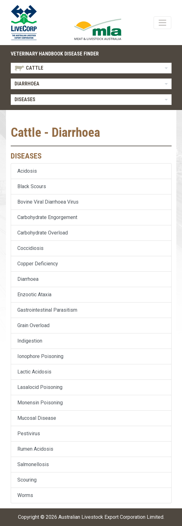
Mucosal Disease (36, 418)
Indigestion (29, 341)
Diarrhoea (27, 279)
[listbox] (91, 68)
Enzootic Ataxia (34, 295)
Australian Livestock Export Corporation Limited (110, 517)
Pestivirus (28, 433)
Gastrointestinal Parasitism (47, 310)
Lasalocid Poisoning (39, 387)
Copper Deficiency (37, 264)
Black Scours (31, 186)
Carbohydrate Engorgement (47, 217)
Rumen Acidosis (35, 449)
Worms (25, 495)
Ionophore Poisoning (40, 356)
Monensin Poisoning (40, 403)
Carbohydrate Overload (42, 233)
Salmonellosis (33, 464)
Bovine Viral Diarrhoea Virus (48, 202)
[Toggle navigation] (162, 22)
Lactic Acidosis (34, 372)
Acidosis (27, 171)
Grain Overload (33, 325)
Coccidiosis (30, 248)
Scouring (27, 480)
